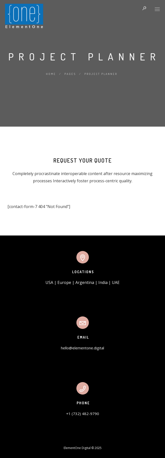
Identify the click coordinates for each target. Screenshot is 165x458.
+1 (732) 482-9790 (82, 413)
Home (51, 74)
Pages (70, 74)
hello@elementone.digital (82, 347)
